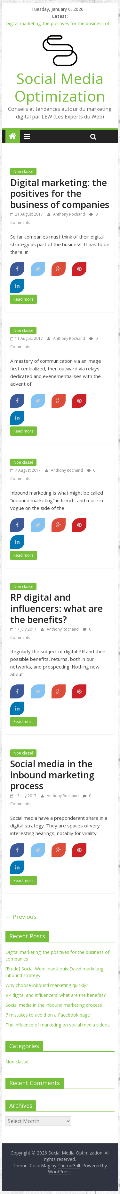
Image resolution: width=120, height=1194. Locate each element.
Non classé (23, 171)
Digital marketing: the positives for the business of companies (59, 193)
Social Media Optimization (59, 87)
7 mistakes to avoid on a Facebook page (47, 1015)
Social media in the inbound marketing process (52, 774)
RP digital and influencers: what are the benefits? (56, 608)
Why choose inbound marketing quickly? (46, 985)
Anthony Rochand (69, 214)
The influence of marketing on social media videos (57, 1025)
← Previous (20, 916)
